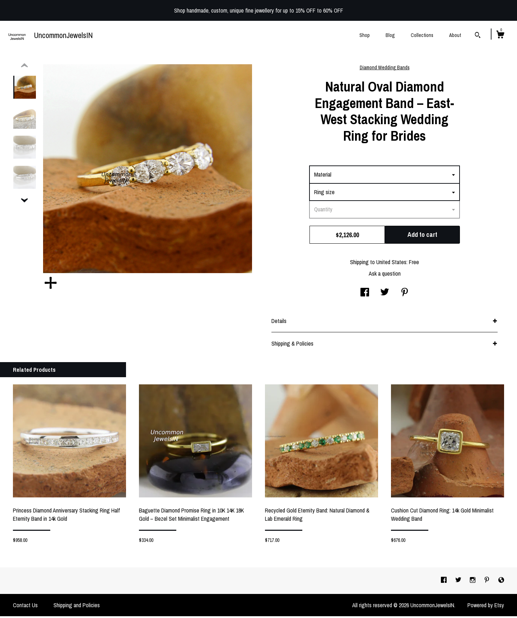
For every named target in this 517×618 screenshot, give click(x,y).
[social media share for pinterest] (404, 295)
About (455, 35)
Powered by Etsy (485, 607)
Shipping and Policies (76, 607)
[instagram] (473, 582)
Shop (364, 35)
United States (391, 264)
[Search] (477, 36)
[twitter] (459, 582)
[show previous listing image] (24, 67)
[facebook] (444, 582)
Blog (390, 35)
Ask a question (385, 275)
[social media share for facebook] (364, 295)
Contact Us (25, 607)
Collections (422, 35)
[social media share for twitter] (385, 295)
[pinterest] (487, 582)
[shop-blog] (501, 582)
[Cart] (500, 35)
